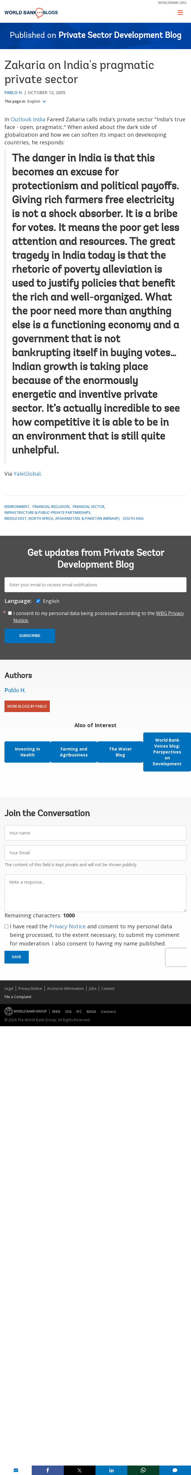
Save (16, 957)
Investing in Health (27, 752)
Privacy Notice (67, 926)
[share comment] (175, 1470)
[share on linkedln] (111, 1470)
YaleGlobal (27, 473)
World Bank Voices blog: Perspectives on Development (167, 751)
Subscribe (29, 636)
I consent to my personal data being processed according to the (98, 617)
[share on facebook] (47, 1470)
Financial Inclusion (51, 506)
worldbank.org (172, 2)
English (34, 101)
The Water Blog (120, 752)
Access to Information (65, 988)
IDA (68, 1011)
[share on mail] (16, 1470)
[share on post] (79, 1470)
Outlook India (28, 119)
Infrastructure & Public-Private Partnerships (47, 512)
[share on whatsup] (143, 1470)
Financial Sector (88, 506)
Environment (16, 506)
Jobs (92, 988)
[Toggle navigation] (180, 12)
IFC (79, 1011)
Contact (107, 988)
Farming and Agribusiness (74, 752)
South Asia (133, 518)
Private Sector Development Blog (119, 36)
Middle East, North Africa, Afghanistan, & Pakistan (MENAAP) (62, 518)
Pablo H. (13, 92)
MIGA (91, 1011)
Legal (8, 988)
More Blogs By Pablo (27, 706)
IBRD (56, 1011)
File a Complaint (17, 996)
